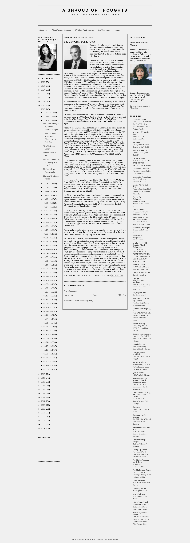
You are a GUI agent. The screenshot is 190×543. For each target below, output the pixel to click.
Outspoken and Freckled (139, 353)
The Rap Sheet (139, 480)
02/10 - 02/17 (49, 350)
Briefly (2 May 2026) (140, 491)
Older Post (122, 295)
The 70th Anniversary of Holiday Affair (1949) (51, 162)
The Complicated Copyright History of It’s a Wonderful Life (142, 474)
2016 (43, 382)
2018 (43, 374)
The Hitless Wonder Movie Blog (141, 461)
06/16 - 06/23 (49, 280)
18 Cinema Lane (139, 119)
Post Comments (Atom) (84, 301)
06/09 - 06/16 (49, 284)
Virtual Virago (139, 494)
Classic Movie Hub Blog (140, 186)
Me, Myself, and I (140, 293)
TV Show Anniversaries (84, 30)
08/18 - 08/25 (49, 245)
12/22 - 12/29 (49, 116)
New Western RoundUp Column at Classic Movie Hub (141, 286)
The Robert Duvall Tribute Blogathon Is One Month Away (140, 454)
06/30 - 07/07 (49, 273)
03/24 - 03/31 (49, 327)
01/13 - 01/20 (49, 365)
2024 (43, 90)
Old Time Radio (104, 30)
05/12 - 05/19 (49, 300)
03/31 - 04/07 (49, 323)
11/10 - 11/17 (49, 199)
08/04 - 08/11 (49, 253)
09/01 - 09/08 (49, 238)
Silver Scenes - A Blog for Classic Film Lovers (141, 395)
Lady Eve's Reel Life (141, 273)
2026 (43, 82)
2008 (43, 413)
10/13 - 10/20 (49, 215)
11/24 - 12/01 (49, 191)
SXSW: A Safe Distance (141, 375)
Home (117, 30)
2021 (43, 101)
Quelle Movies (138, 373)
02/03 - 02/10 (49, 354)
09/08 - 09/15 (49, 234)
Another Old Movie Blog (141, 133)
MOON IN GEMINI (141, 298)
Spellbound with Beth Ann (141, 428)
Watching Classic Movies (140, 514)
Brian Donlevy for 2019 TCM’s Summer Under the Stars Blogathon (141, 366)
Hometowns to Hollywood (138, 237)
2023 (43, 94)
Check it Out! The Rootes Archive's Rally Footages (141, 401)
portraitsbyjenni (139, 362)
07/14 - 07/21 (49, 265)
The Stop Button (139, 489)
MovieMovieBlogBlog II (141, 310)
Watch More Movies (141, 502)
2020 (43, 105)
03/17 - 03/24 (49, 331)
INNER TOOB (139, 265)
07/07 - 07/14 (49, 269)
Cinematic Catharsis (141, 169)
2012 (43, 397)
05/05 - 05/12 (49, 303)
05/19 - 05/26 (49, 296)
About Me (43, 30)
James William (103, 539)
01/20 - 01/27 (49, 362)
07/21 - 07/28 (49, 261)
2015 (43, 386)
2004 (43, 428)
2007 (43, 417)
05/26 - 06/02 (49, 292)
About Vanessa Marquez (61, 30)
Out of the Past (139, 344)
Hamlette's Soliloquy (141, 228)
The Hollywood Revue (142, 470)
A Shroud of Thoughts (95, 10)
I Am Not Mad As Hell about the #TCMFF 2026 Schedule (142, 338)
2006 (43, 420)
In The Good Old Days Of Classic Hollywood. (140, 245)
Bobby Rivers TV (140, 150)
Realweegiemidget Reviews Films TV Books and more (140, 380)
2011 (43, 401)
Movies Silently (139, 323)
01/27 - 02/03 (49, 358)
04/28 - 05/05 (49, 307)
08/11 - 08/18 (49, 249)
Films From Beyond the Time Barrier (141, 219)
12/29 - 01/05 (49, 113)
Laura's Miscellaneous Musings (138, 280)
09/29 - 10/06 (49, 222)
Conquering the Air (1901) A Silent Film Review (140, 328)
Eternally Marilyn (139, 275)
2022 (43, 98)
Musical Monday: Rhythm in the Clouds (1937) (141, 203)
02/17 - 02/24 (49, 346)
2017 (43, 378)
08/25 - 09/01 (49, 242)
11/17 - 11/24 (49, 195)
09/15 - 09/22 (49, 230)
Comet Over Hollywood (138, 198)
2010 (43, 405)
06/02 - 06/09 (49, 288)
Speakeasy (137, 407)
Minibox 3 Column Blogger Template (84, 539)
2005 (43, 424)
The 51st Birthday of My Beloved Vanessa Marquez (51, 127)
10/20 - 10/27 (49, 211)
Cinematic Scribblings (142, 177)
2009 (43, 409)
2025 (43, 86)
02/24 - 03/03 (49, 342)
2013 (43, 393)
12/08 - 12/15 (49, 184)
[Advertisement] (95, 21)
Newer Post (68, 295)
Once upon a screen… (142, 334)
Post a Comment (70, 291)
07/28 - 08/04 (49, 257)
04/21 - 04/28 (49, 311)
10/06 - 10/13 (49, 218)
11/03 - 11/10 (49, 203)
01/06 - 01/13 (49, 369)
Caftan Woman (139, 158)
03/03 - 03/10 (49, 338)
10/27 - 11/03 (49, 207)
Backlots (136, 142)
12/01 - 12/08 (49, 187)
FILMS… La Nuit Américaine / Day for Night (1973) (140, 386)
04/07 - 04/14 (49, 319)
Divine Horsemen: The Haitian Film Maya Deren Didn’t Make (141, 506)
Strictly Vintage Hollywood (139, 441)
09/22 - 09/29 (49, 226)
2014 (43, 390)
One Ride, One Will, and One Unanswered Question (142, 421)
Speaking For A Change (139, 416)
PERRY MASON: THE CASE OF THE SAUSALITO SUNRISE (142, 163)
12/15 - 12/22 (49, 120)
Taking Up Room (140, 450)
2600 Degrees (113, 539)
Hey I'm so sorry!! (139, 295)
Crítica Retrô (138, 210)
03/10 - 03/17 (49, 334)
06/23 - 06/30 (49, 276)
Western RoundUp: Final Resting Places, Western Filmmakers (142, 191)
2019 (43, 109)
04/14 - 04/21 (49, 315)
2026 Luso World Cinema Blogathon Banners (139, 433)
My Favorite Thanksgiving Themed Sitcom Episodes (141, 302)
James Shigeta (138, 240)
